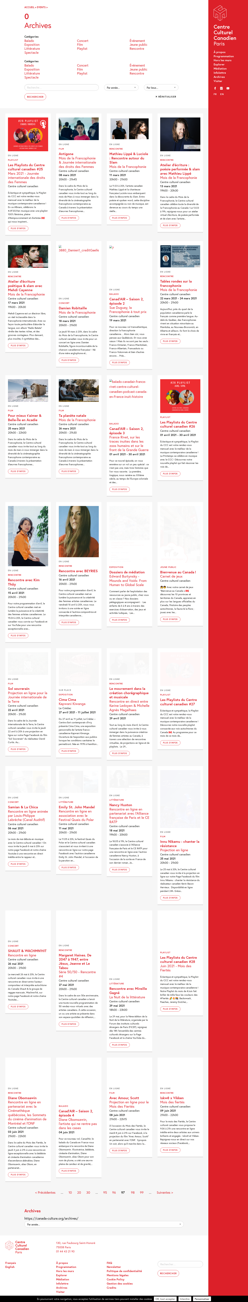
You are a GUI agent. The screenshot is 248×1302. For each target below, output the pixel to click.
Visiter (218, 81)
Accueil (29, 7)
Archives (219, 77)
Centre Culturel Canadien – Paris (225, 26)
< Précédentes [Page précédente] (45, 1192)
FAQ (109, 1263)
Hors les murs (222, 60)
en (222, 94)
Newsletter (114, 1267)
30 (88, 1192)
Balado (29, 40)
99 (142, 1192)
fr (215, 94)
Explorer (219, 64)
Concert (82, 40)
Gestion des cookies (120, 1283)
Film (80, 44)
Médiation (220, 68)
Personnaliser (202, 1299)
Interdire (185, 1299)
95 (105, 1192)
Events (41, 7)
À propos (219, 52)
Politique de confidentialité (124, 1271)
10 (70, 1192)
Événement (137, 40)
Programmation (224, 56)
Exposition (32, 44)
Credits (111, 1288)
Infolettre (220, 73)
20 (79, 1192)
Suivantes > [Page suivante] (165, 1192)
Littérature (32, 48)
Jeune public (138, 44)
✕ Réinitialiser (165, 96)
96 (114, 1192)
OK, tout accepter (165, 1299)
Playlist (82, 48)
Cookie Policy (115, 1279)
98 (133, 1192)
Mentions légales (117, 1275)
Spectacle (31, 52)
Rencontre (137, 48)
